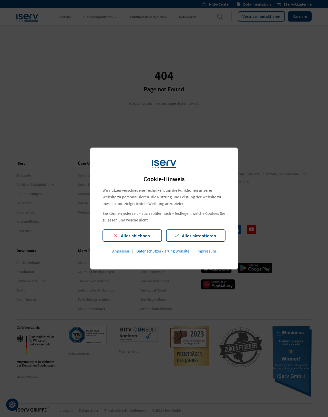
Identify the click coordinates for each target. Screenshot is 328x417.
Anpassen (120, 251)
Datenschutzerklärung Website (162, 251)
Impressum (206, 251)
